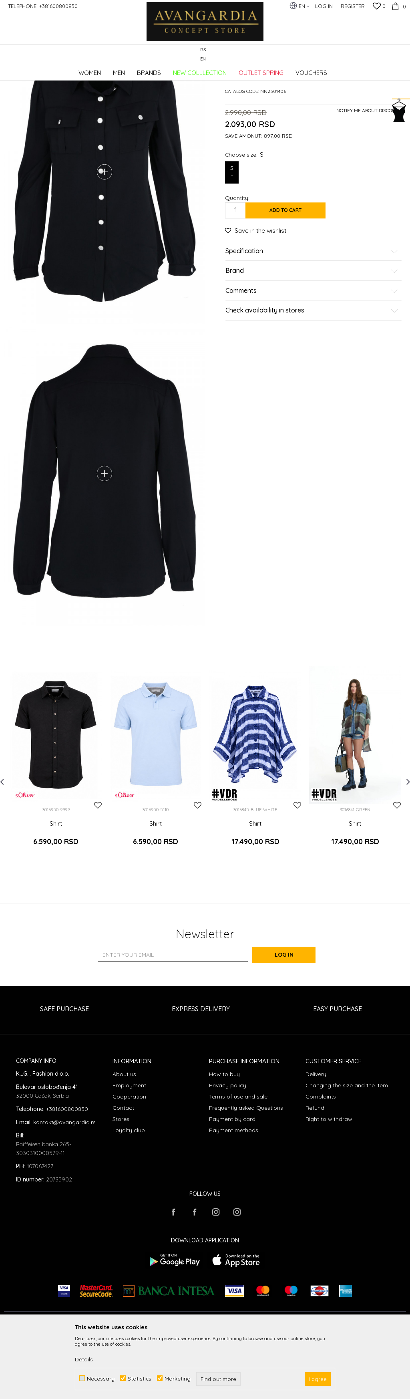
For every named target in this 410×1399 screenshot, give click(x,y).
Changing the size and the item (346, 1148)
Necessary (101, 1378)
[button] (402, 55)
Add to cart (285, 271)
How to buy (224, 1137)
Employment (129, 1148)
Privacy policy (227, 1148)
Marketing (178, 1378)
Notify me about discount (369, 171)
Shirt (56, 894)
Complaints (320, 1159)
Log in (292, 1018)
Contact (123, 1171)
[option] (56, 835)
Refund (314, 1171)
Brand (311, 331)
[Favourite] (379, 7)
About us (124, 1137)
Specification (311, 311)
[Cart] (398, 6)
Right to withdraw (328, 1182)
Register (353, 6)
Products (88, 70)
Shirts (132, 70)
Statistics (139, 1378)
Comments (311, 351)
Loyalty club (129, 1193)
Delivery (315, 1137)
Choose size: (244, 215)
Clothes (112, 70)
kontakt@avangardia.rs (64, 1185)
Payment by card (232, 1182)
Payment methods (233, 1193)
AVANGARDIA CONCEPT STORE (38, 70)
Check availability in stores (311, 371)
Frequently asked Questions (246, 1171)
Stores (121, 1182)
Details (84, 1359)
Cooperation (129, 1159)
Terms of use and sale (238, 1159)
